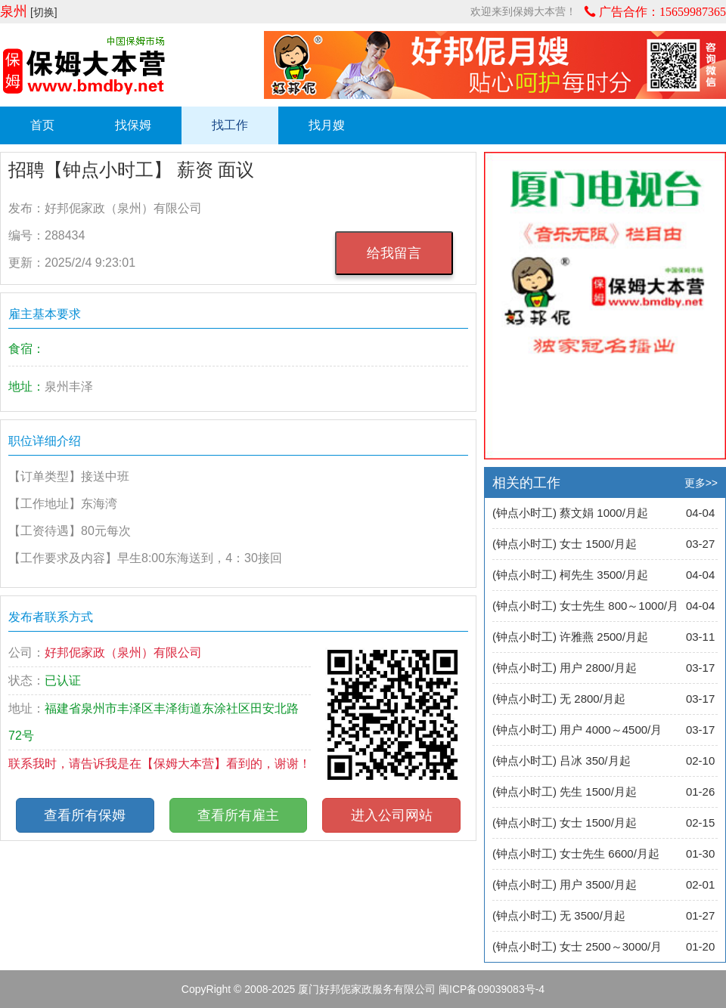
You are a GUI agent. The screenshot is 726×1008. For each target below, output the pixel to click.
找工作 (230, 125)
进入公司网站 (392, 815)
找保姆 (133, 125)
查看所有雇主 (238, 815)
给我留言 (394, 253)
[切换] (43, 12)
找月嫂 (327, 125)
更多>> (701, 483)
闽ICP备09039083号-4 (491, 989)
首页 (42, 125)
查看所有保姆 (85, 815)
